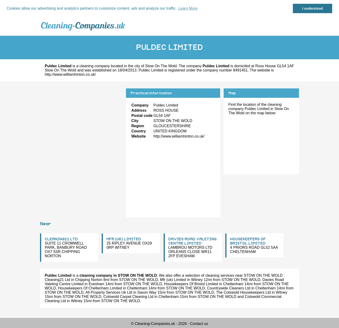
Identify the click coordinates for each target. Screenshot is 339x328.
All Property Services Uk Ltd (108, 292)
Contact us (199, 324)
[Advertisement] (81, 121)
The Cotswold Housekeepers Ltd (243, 292)
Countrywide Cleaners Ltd (228, 288)
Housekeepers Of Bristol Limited (191, 284)
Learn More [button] (188, 8)
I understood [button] (312, 8)
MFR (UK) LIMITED (123, 239)
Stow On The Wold (161, 66)
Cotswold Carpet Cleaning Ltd (128, 297)
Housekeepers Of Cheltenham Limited (90, 288)
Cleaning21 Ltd (57, 280)
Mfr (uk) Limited (173, 280)
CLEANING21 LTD (61, 239)
